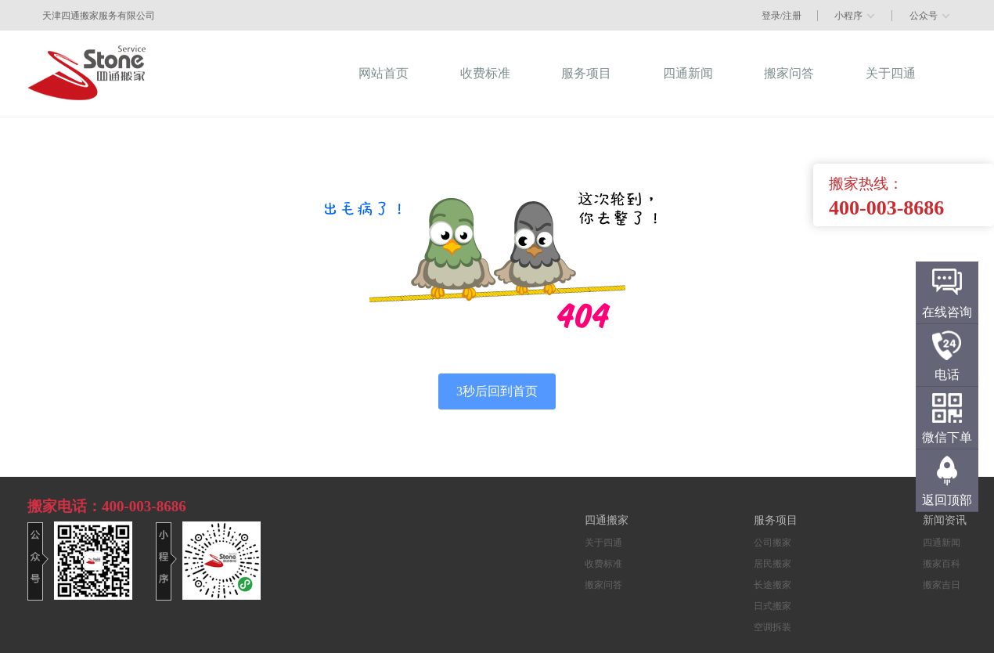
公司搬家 (772, 542)
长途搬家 (772, 584)
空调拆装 (772, 627)
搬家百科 (941, 563)
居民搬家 (772, 563)
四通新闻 (941, 542)
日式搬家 (772, 606)
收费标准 (603, 563)
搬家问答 (603, 584)
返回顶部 (947, 500)
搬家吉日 (941, 584)
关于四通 (603, 542)
